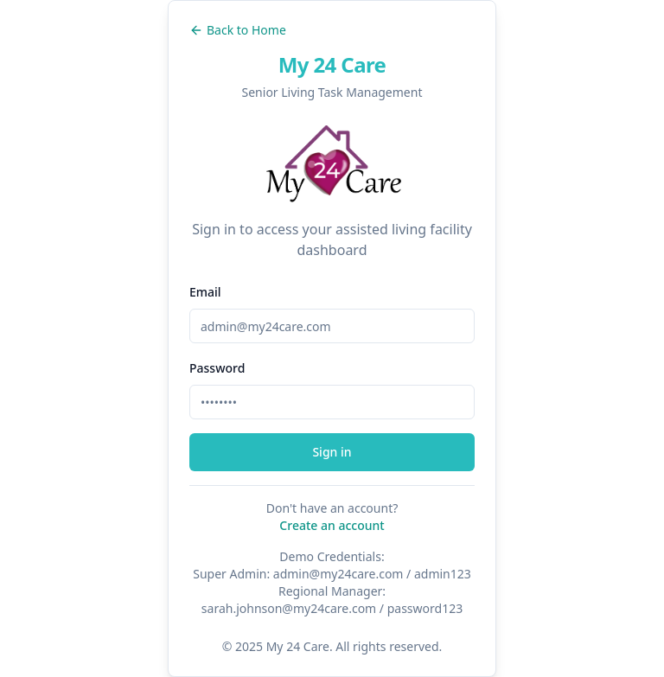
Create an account (331, 525)
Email (205, 292)
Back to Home (237, 30)
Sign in (331, 452)
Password (217, 368)
